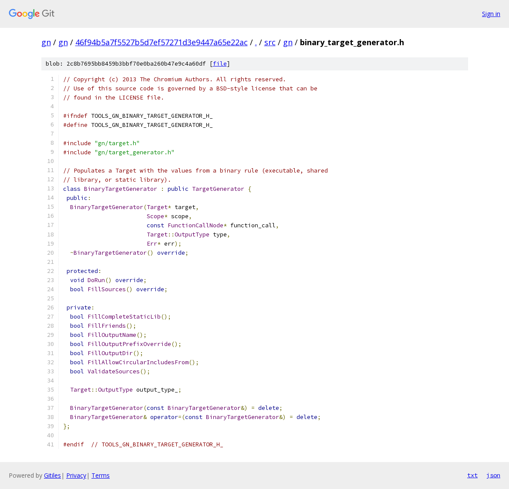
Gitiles (52, 475)
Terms (100, 475)
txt (472, 475)
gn (46, 42)
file (220, 63)
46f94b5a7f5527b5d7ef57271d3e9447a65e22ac (161, 42)
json (493, 475)
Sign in (491, 14)
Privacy (76, 475)
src (270, 42)
